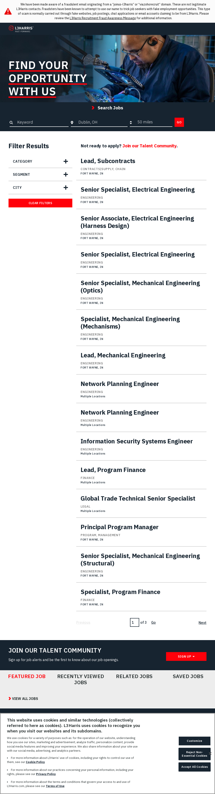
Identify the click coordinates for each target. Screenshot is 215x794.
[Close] (210, 755)
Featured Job (27, 676)
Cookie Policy (35, 764)
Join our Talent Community (150, 146)
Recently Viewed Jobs (80, 679)
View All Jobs (25, 698)
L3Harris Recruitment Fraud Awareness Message (103, 18)
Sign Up (184, 656)
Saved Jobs (188, 676)
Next (202, 622)
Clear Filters (40, 203)
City (17, 187)
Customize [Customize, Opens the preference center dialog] (194, 742)
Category (22, 161)
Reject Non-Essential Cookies (194, 755)
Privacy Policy (46, 776)
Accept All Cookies (194, 768)
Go (179, 122)
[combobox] (102, 122)
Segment (21, 174)
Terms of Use (55, 788)
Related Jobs (134, 676)
